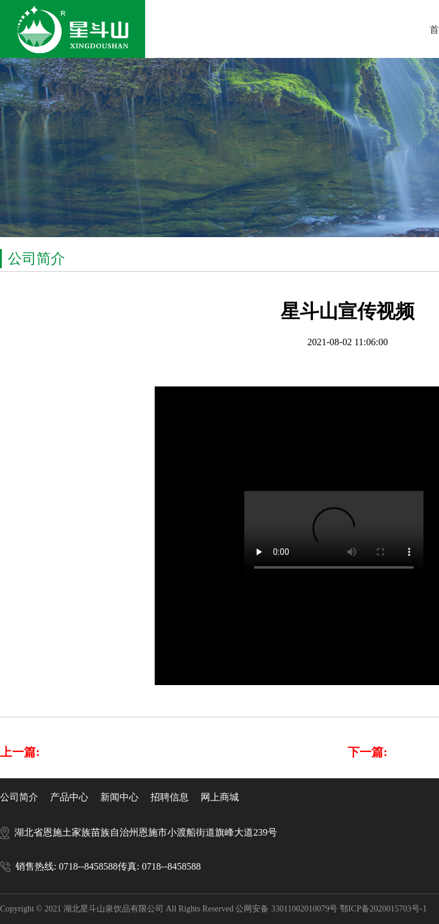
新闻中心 (119, 797)
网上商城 (220, 797)
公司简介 (19, 797)
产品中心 (69, 797)
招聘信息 (170, 797)
